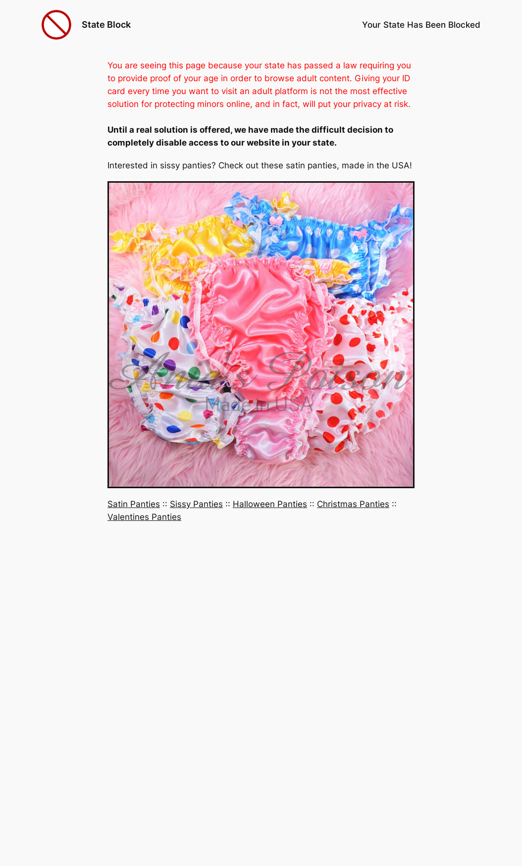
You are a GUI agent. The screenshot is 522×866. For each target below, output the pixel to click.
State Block (106, 24)
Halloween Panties (270, 504)
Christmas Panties (353, 504)
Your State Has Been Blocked (421, 25)
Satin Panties (133, 504)
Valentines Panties (144, 517)
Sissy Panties (196, 504)
